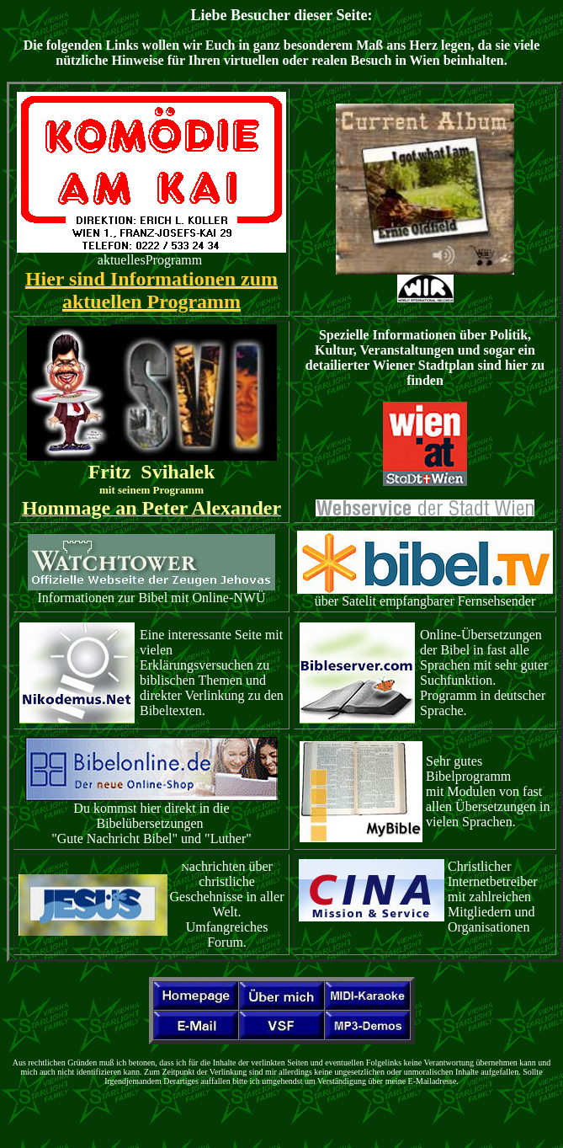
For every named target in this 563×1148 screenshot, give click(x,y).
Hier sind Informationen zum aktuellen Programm (151, 290)
